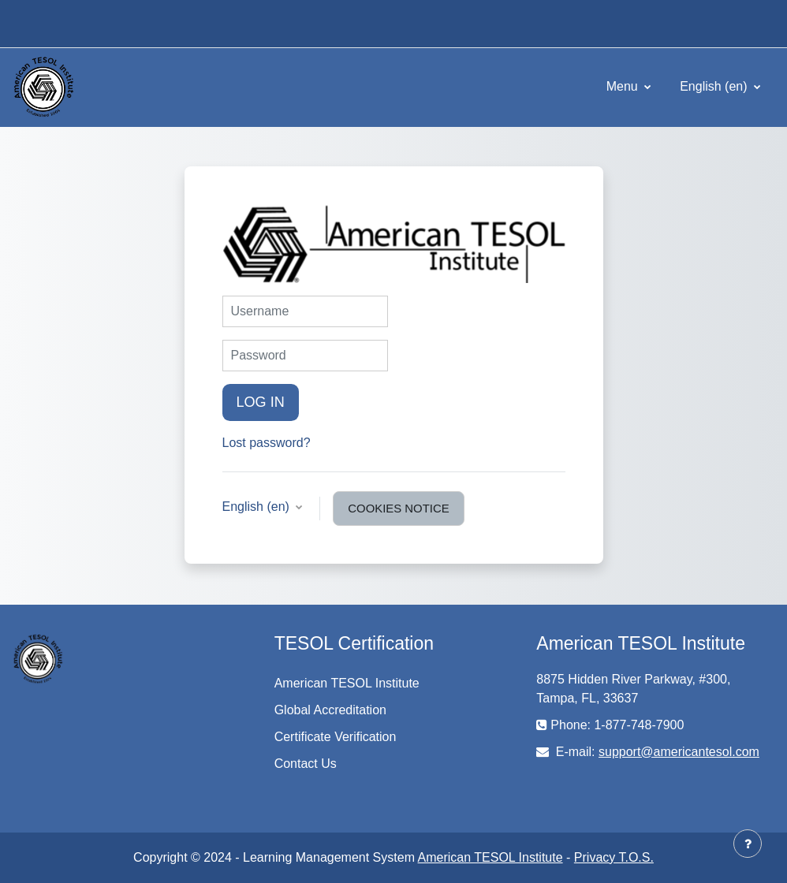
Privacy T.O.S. (614, 857)
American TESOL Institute (347, 683)
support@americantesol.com (679, 751)
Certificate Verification (335, 736)
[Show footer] (747, 843)
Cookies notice (398, 508)
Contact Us (305, 763)
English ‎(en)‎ (715, 86)
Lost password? (266, 442)
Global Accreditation (330, 710)
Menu (623, 86)
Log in (261, 402)
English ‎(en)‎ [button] (257, 506)
